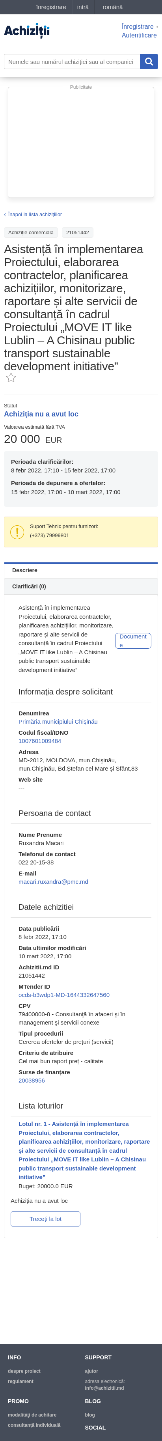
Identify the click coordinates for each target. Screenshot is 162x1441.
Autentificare (139, 35)
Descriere (24, 570)
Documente (132, 641)
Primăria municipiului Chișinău (58, 721)
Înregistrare (138, 26)
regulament (21, 1381)
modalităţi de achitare (32, 1415)
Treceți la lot (45, 1218)
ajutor (91, 1371)
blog (90, 1415)
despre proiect (24, 1371)
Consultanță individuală (34, 1425)
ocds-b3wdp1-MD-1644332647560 (64, 994)
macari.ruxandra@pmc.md (53, 881)
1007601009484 (40, 740)
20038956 (32, 1080)
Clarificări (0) (29, 586)
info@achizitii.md (104, 1388)
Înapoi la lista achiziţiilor (35, 214)
